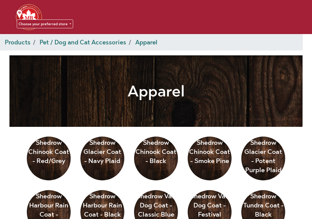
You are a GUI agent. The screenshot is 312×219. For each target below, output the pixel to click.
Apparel (146, 42)
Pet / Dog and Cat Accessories (83, 42)
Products (17, 42)
